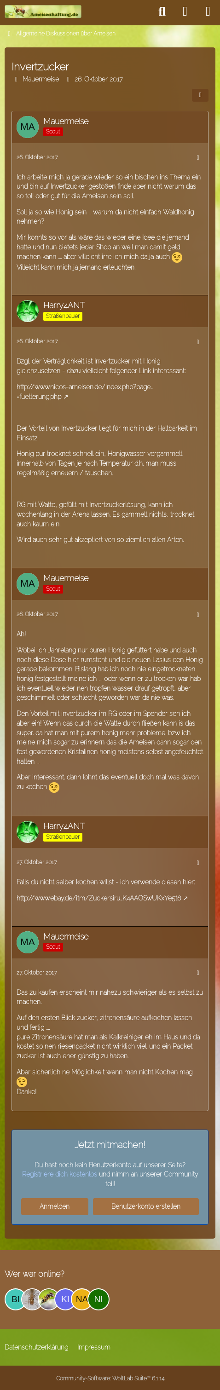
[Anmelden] (185, 11)
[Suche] (162, 11)
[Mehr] (198, 157)
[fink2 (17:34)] (32, 1299)
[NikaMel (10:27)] (98, 1299)
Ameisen (95, 196)
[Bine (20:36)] (16, 1299)
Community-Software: (110, 1378)
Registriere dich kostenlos (59, 1174)
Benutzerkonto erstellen (145, 1206)
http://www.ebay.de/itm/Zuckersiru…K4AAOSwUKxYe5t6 (99, 898)
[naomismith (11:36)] (82, 1299)
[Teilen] (200, 95)
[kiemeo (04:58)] (65, 1299)
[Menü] (208, 11)
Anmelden (54, 1206)
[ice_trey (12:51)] (49, 1299)
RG (21, 504)
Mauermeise (41, 79)
